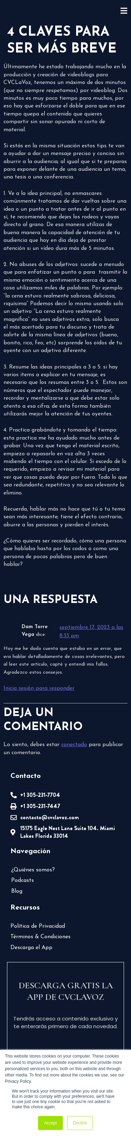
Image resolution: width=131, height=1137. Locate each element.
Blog (16, 891)
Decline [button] (80, 1123)
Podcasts (22, 880)
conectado (73, 745)
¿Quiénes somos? (32, 870)
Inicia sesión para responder (38, 688)
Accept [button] (50, 1123)
